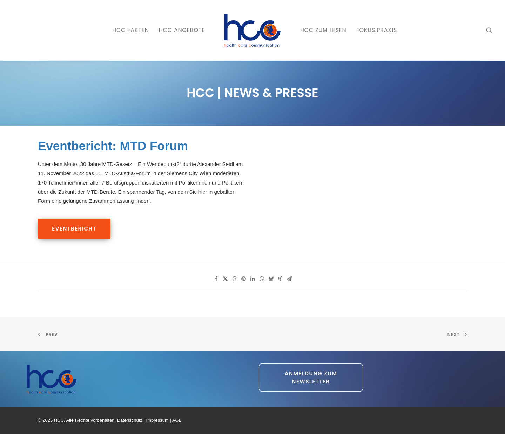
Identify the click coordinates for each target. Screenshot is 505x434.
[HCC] (252, 30)
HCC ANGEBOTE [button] (182, 30)
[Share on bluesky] (271, 279)
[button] (489, 30)
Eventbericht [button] (74, 228)
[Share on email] (289, 279)
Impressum (157, 420)
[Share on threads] (234, 279)
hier (202, 192)
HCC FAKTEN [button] (130, 30)
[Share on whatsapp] (261, 279)
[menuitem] (130, 30)
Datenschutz (129, 420)
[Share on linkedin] (252, 279)
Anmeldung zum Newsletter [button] (312, 377)
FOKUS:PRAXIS (376, 30)
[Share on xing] (280, 279)
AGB (177, 420)
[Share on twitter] (225, 279)
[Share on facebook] (216, 279)
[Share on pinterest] (243, 279)
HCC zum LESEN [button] (323, 30)
